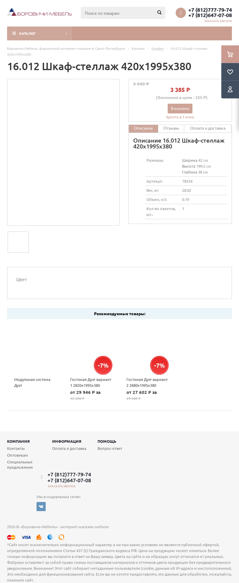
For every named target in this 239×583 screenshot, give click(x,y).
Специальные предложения (20, 464)
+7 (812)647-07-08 (210, 15)
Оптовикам (17, 455)
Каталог (27, 33)
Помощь (107, 441)
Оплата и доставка (69, 448)
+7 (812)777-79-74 (210, 9)
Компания (18, 441)
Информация (66, 441)
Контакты (16, 448)
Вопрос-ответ (110, 448)
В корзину (180, 108)
